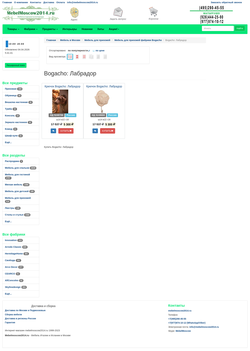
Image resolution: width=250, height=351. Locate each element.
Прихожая (13, 89)
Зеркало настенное (18, 122)
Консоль (12, 115)
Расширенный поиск (16, 65)
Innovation (14, 240)
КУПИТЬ (65, 131)
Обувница (13, 95)
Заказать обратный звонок (226, 2)
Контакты (35, 2)
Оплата (60, 2)
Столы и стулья (17, 214)
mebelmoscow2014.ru (179, 310)
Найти (240, 28)
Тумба (11, 109)
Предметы (50, 29)
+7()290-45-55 (177, 319)
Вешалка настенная (19, 102)
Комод (11, 129)
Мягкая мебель (17, 184)
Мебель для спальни (20, 168)
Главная (7, 2)
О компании (21, 2)
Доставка (48, 2)
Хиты (100, 29)
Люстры (13, 208)
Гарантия (10, 322)
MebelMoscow (183, 331)
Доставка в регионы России (20, 318)
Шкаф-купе (14, 135)
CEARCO (12, 273)
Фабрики (30, 29)
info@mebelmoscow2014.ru (82, 2)
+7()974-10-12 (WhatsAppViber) (187, 323)
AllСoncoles (14, 280)
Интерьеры (69, 29)
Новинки (87, 29)
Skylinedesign (16, 287)
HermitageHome (17, 253)
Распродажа (14, 161)
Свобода (13, 260)
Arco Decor (14, 267)
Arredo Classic (16, 247)
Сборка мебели (13, 314)
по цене (98, 50)
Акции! (114, 29)
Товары (13, 29)
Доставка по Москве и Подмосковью (25, 310)
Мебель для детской (20, 191)
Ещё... (8, 142)
